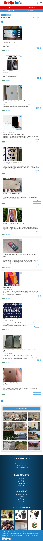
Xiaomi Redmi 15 (8, 41)
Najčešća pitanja (21, 465)
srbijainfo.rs (6, 50)
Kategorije (32, 10)
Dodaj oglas (32, 7)
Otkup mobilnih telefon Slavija (12, 318)
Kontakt (21, 469)
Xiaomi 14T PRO (8, 71)
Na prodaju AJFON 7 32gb (10, 383)
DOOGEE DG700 (8, 287)
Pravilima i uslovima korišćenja (15, 531)
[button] (37, 18)
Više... (37, 50)
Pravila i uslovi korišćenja (21, 463)
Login (11, 7)
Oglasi (3, 14)
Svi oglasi (21, 478)
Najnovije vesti (21, 483)
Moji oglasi (21, 498)
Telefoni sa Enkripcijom (10, 130)
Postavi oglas (21, 481)
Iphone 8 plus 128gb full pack (11, 193)
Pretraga (11, 10)
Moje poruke (21, 499)
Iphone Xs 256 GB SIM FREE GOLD (13, 223)
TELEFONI (5, 17)
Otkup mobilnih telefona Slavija (12, 162)
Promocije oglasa (21, 480)
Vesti (8, 14)
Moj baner (21, 496)
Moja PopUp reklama (21, 494)
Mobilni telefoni (13, 17)
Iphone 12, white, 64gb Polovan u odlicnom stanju (17, 101)
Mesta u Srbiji (21, 485)
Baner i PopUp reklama (22, 467)
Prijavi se (21, 501)
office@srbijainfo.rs (23, 462)
